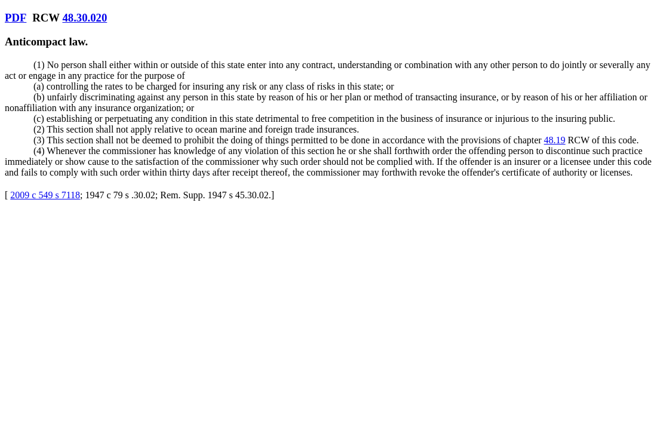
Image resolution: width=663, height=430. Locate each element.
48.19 (555, 140)
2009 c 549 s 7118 (45, 195)
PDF (15, 17)
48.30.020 (84, 17)
